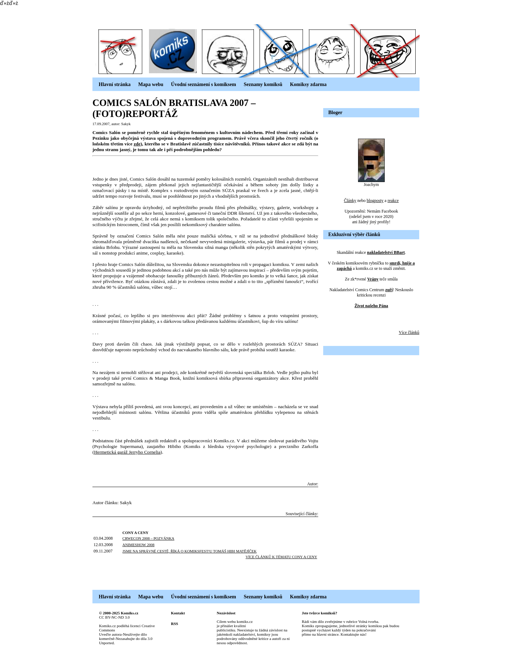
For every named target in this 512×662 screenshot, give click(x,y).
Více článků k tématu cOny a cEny (281, 557)
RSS (174, 623)
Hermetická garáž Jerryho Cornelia (127, 452)
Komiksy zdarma (305, 84)
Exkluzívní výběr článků (354, 234)
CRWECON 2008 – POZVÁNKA (148, 538)
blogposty (375, 200)
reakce (393, 200)
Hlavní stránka (111, 84)
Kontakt (178, 613)
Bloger (335, 112)
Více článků (409, 332)
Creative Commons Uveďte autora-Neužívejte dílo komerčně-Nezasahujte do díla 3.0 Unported (127, 634)
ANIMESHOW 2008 (138, 545)
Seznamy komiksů (260, 84)
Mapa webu (147, 84)
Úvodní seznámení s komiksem (200, 84)
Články (350, 200)
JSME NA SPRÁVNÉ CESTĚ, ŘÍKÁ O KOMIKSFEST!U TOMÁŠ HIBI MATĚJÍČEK (189, 551)
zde (137, 143)
